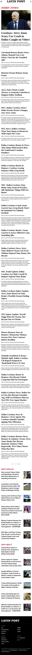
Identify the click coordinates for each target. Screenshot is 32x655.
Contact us (4, 639)
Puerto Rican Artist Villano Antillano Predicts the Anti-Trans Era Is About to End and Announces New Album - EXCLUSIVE (11, 511)
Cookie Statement (5, 651)
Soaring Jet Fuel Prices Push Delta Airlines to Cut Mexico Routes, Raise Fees (11, 498)
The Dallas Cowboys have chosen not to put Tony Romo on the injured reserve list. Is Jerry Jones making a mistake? (15, 139)
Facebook (22, 638)
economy (3, 631)
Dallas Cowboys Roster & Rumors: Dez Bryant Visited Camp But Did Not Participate (14, 377)
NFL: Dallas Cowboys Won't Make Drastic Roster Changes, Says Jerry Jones (14, 110)
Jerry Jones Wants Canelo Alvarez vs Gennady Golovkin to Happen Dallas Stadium (15, 92)
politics (19, 627)
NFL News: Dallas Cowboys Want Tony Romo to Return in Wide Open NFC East (14, 131)
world (18, 629)
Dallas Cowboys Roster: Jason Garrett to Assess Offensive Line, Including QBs (15, 232)
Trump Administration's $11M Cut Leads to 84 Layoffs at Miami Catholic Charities (11, 585)
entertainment (5, 629)
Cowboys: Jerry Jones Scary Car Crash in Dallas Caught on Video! (15, 36)
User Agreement (13, 650)
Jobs (2, 643)
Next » (19, 464)
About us (3, 638)
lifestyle (3, 633)
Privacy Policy (5, 641)
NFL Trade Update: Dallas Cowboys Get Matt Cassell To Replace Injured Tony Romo (14, 274)
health (19, 631)
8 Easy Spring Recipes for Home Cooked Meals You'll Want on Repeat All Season (10, 596)
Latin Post (16, 1)
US (2, 627)
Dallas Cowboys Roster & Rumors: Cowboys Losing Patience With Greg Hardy (13, 168)
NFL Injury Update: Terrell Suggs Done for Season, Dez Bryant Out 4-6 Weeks (13, 316)
